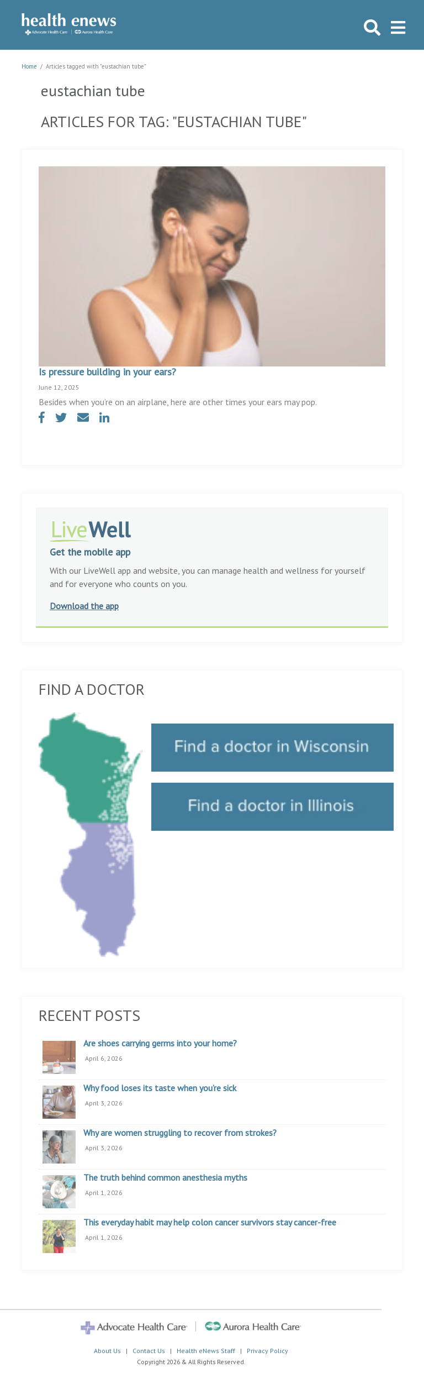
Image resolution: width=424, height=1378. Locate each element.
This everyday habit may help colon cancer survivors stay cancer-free (209, 1223)
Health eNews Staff (206, 1350)
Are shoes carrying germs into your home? (160, 1044)
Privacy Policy (267, 1350)
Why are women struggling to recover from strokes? (180, 1133)
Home (29, 66)
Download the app (84, 605)
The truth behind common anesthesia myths (165, 1178)
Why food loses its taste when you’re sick (159, 1088)
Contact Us (148, 1350)
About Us (107, 1350)
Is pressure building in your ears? (107, 371)
